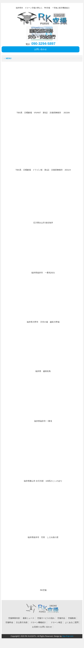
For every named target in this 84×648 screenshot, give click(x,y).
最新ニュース (28, 618)
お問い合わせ (40, 49)
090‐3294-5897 (40, 44)
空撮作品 (61, 618)
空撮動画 (72, 618)
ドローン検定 (56, 622)
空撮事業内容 (14, 618)
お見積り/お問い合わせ (42, 627)
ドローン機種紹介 (38, 622)
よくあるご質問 (72, 622)
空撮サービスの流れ (46, 618)
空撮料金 (9, 622)
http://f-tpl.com (67, 636)
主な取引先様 (22, 622)
